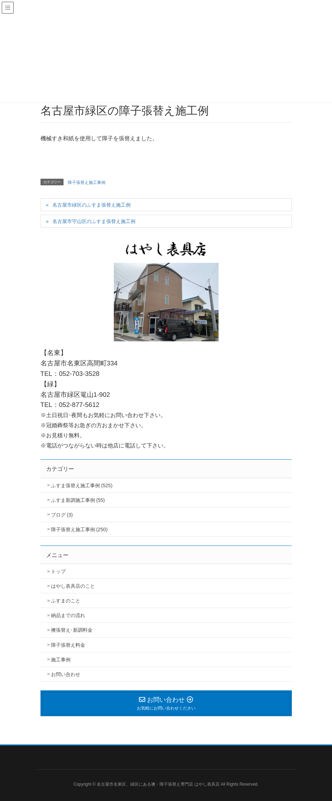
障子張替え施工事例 (86, 182)
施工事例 (61, 659)
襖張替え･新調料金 (72, 630)
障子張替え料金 (68, 645)
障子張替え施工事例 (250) (79, 529)
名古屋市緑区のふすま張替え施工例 (91, 205)
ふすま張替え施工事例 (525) (82, 485)
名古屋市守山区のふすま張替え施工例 (93, 221)
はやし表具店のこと (73, 586)
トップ (58, 571)
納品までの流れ (68, 615)
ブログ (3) (62, 515)
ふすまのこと (65, 600)
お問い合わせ (65, 674)
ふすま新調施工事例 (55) (78, 500)
